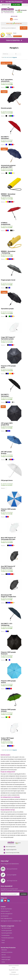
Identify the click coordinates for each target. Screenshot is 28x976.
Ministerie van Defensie (6, 952)
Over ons (3, 954)
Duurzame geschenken (6, 933)
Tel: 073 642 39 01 (4, 916)
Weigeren (24, 4)
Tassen (3, 940)
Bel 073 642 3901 (18, 23)
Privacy (13, 967)
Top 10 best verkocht (6, 928)
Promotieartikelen (5, 935)
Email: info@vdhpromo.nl (6, 918)
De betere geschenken (6, 930)
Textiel (2, 942)
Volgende (14, 57)
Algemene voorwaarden (14, 965)
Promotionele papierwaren (7, 937)
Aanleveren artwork (6, 957)
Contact (3, 962)
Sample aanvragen (5, 959)
